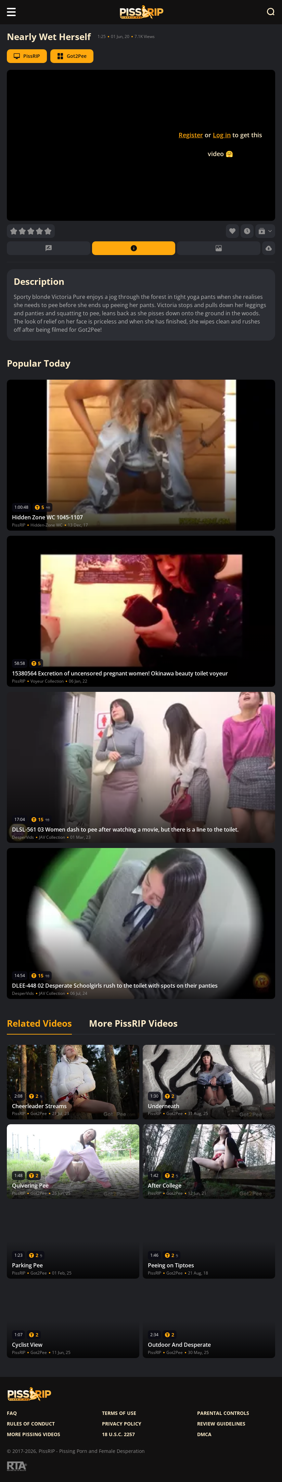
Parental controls (223, 1413)
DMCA (204, 1434)
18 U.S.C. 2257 (118, 1434)
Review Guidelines (221, 1424)
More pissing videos (33, 1434)
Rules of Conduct (31, 1424)
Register (191, 135)
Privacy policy (121, 1424)
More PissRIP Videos (133, 1023)
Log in (222, 135)
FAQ (12, 1413)
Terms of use (119, 1413)
